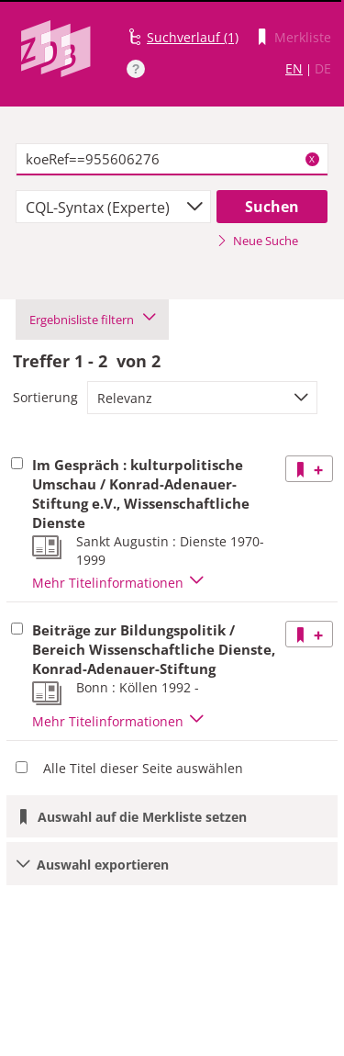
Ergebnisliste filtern (92, 319)
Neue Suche (257, 240)
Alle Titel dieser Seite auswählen (143, 768)
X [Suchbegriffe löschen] (312, 158)
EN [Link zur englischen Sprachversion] (294, 68)
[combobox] (113, 206)
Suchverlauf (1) (193, 37)
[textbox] (172, 159)
